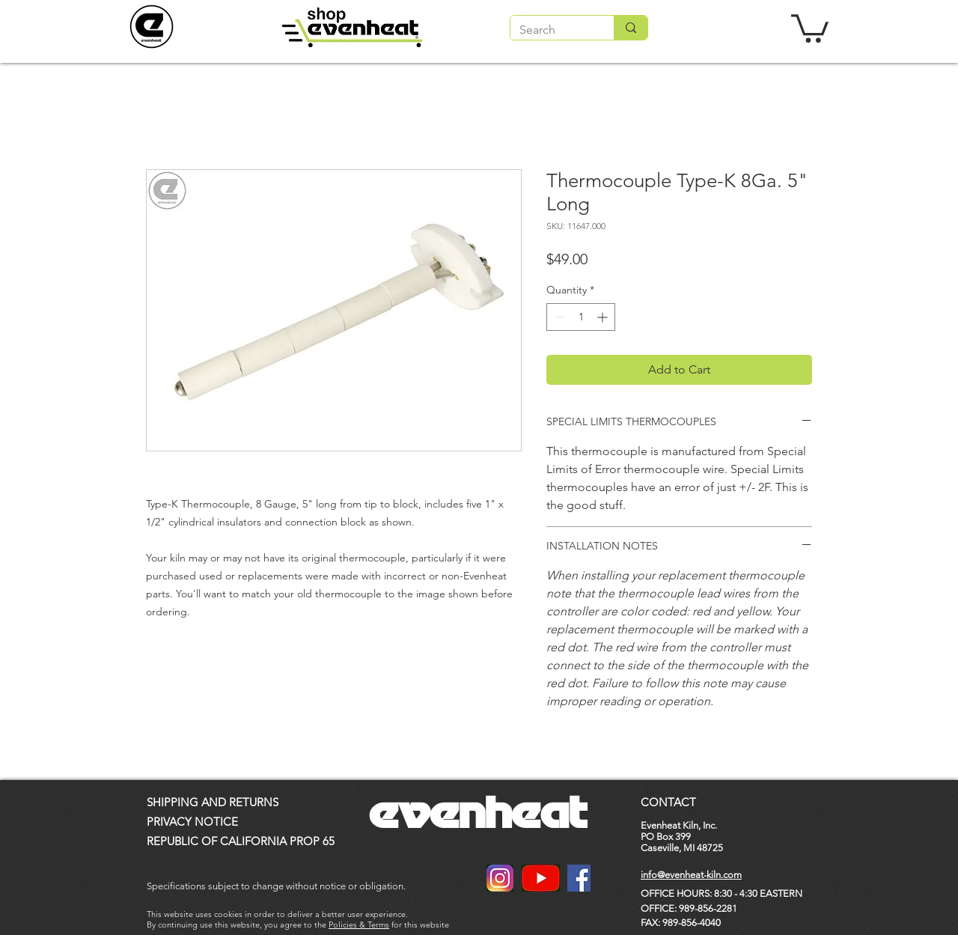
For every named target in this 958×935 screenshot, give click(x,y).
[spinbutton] (580, 317)
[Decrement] (558, 317)
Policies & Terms (359, 924)
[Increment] (603, 317)
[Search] (550, 30)
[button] (810, 27)
